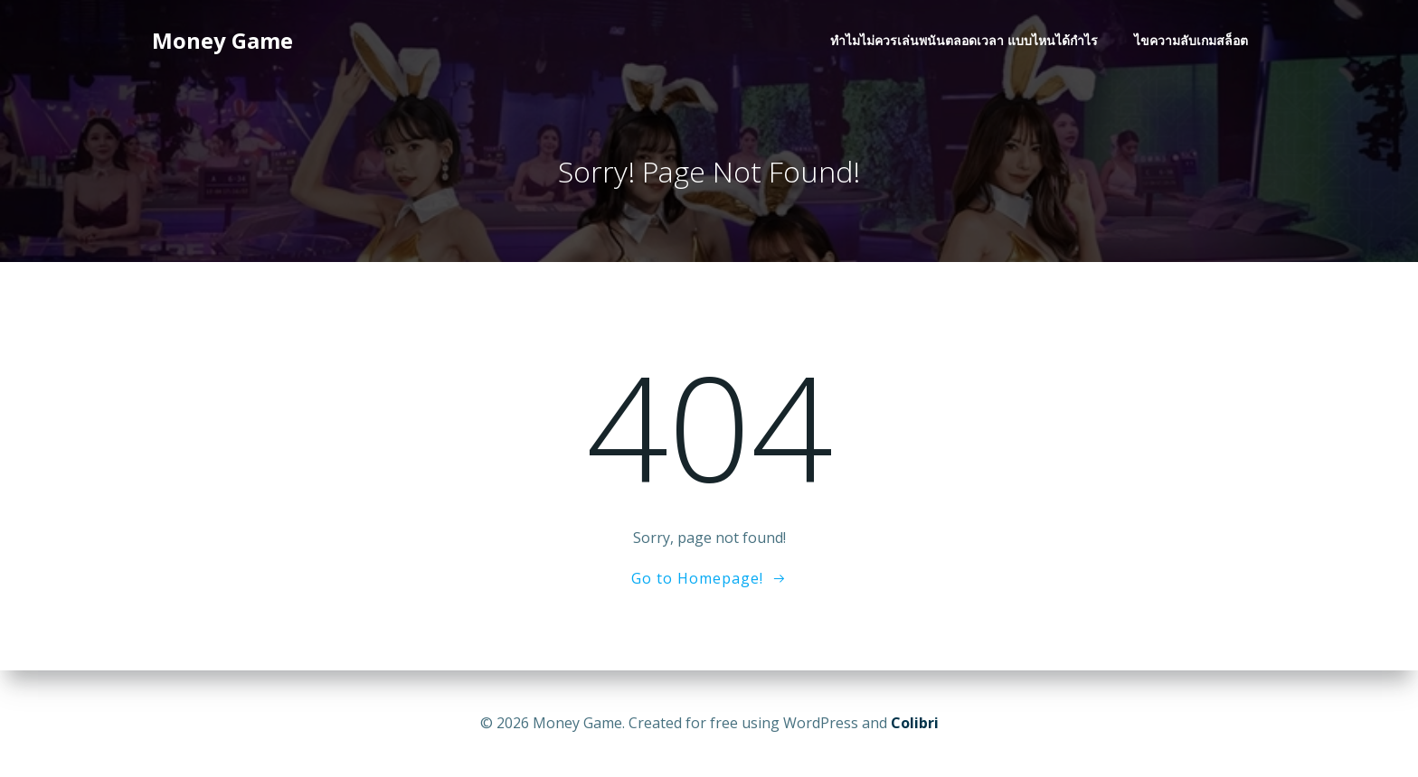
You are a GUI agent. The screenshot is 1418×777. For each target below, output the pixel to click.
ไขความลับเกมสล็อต (1191, 41)
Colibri (915, 723)
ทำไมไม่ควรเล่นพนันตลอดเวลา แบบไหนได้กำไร (964, 41)
